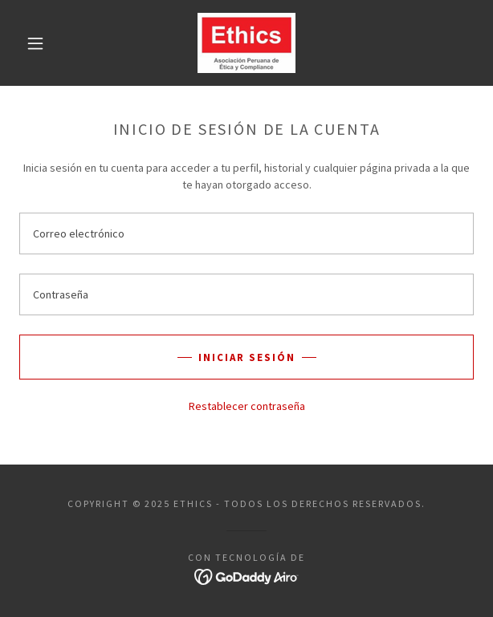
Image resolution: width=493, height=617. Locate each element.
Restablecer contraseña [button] (247, 406)
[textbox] (246, 233)
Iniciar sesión (246, 357)
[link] (246, 43)
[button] (42, 43)
